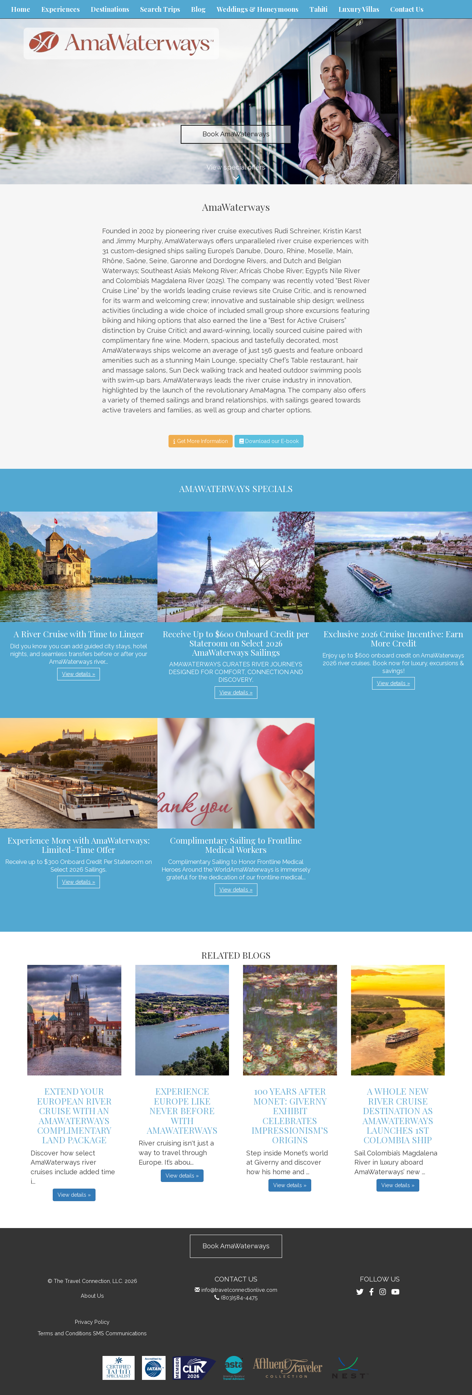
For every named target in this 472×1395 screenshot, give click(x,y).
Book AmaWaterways (236, 134)
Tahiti (318, 9)
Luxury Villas (359, 9)
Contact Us (406, 9)
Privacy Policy (92, 1322)
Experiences (60, 9)
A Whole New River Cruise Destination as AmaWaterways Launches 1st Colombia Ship (397, 1115)
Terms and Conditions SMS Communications (92, 1333)
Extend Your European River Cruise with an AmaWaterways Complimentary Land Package (74, 1115)
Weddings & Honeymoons (257, 9)
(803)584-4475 (239, 1297)
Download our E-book (269, 441)
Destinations (110, 9)
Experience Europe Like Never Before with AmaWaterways (182, 1110)
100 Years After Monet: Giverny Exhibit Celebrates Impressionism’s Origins (289, 1115)
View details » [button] (78, 674)
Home (20, 9)
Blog (198, 9)
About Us (92, 1296)
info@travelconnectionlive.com (239, 1290)
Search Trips (160, 9)
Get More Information (200, 441)
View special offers (236, 173)
